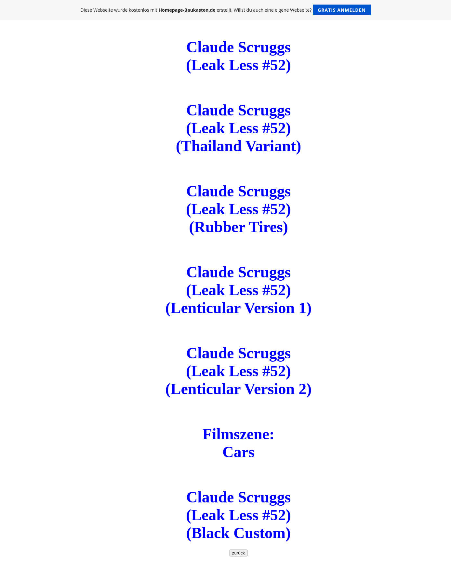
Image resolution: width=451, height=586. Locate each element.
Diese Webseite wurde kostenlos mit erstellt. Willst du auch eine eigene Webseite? (225, 10)
